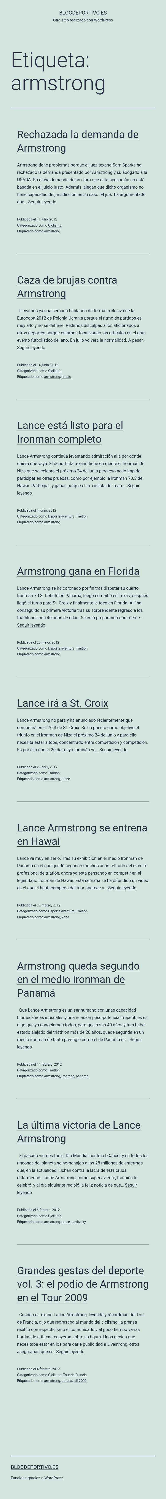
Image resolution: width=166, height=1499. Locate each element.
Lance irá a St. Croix (63, 703)
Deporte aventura (61, 516)
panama (82, 1076)
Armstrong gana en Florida (78, 571)
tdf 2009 (80, 1381)
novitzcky (79, 1222)
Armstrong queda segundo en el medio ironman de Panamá (78, 979)
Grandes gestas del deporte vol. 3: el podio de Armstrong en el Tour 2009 (83, 1284)
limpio (66, 377)
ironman (68, 1076)
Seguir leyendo (42, 201)
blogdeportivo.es (83, 13)
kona (65, 917)
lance (66, 779)
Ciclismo (55, 225)
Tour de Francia (75, 1375)
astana (67, 1381)
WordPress (53, 1478)
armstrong (52, 231)
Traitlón (82, 516)
